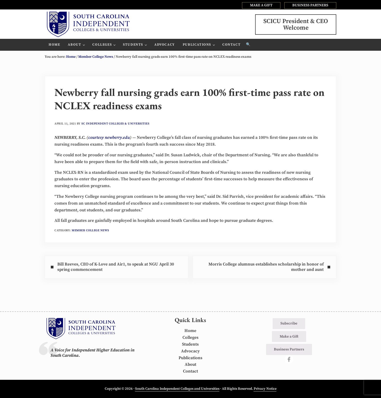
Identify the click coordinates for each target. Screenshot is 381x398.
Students (190, 344)
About (190, 364)
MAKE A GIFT (261, 5)
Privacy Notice (265, 389)
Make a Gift (289, 336)
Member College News (90, 230)
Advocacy (190, 351)
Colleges (190, 337)
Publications (190, 358)
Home (190, 330)
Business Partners (289, 349)
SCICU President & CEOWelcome (295, 24)
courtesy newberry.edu (109, 137)
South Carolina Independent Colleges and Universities (177, 389)
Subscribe (288, 323)
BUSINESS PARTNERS (310, 5)
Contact (190, 371)
